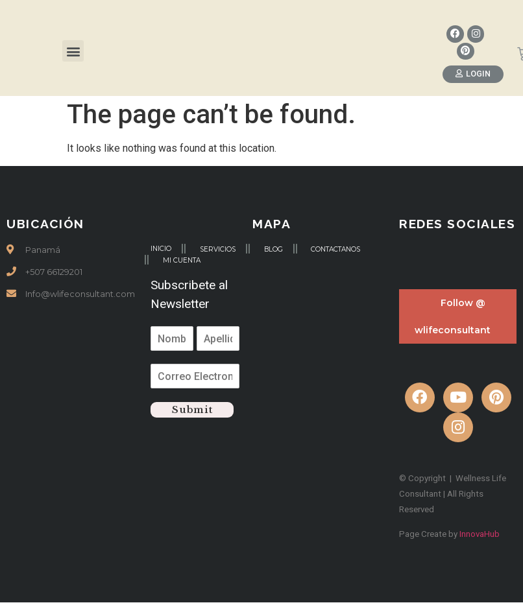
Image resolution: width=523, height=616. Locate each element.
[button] (73, 51)
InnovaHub (479, 534)
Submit (192, 410)
